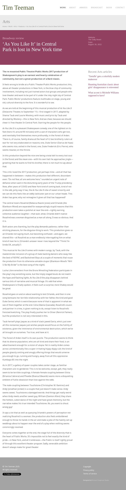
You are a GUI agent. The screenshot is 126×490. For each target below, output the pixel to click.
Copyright (87, 466)
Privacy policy (88, 470)
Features (22, 26)
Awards (83, 7)
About (72, 7)
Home (5, 26)
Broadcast (97, 7)
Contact (120, 7)
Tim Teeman (18, 7)
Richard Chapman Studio (100, 480)
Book (109, 7)
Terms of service (90, 473)
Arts (15, 26)
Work (63, 7)
